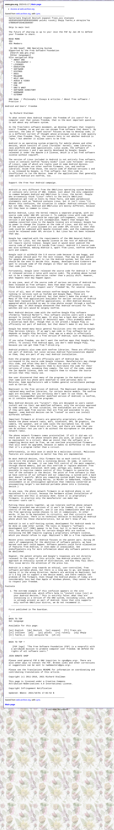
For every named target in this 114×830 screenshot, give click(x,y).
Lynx (38, 13)
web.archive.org (23, 13)
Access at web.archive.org (22, 9)
